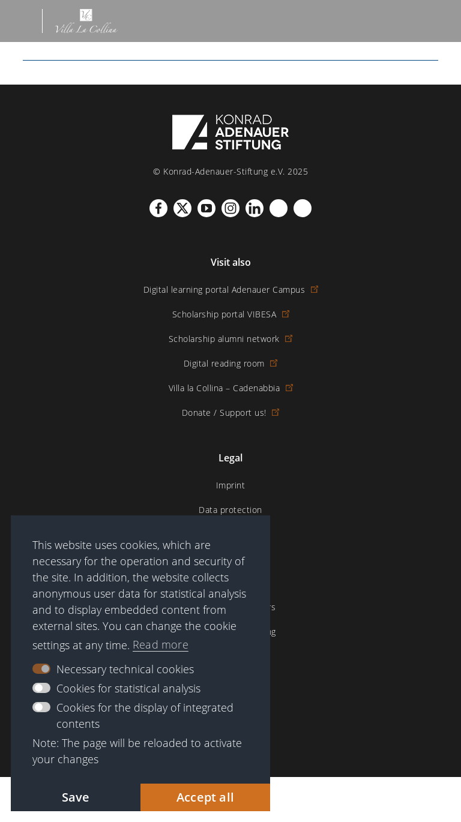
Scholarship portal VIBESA (230, 314)
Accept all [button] (205, 797)
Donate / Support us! (231, 412)
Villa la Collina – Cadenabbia (231, 388)
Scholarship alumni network (231, 338)
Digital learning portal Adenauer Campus (230, 289)
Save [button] (76, 797)
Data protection (230, 509)
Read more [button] (160, 644)
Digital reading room (231, 363)
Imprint (231, 485)
